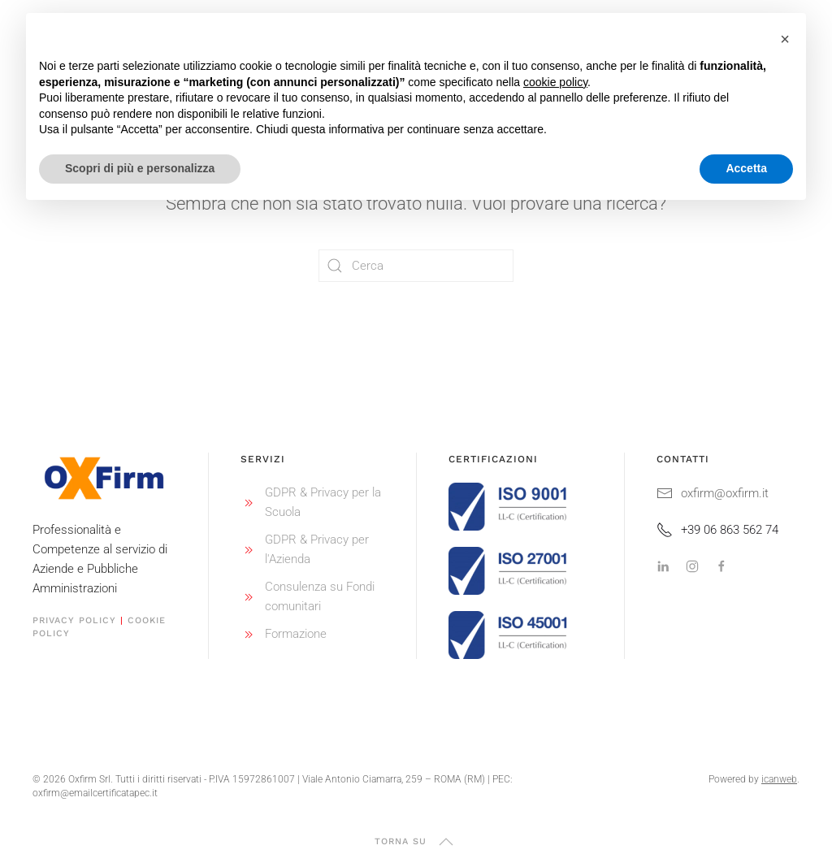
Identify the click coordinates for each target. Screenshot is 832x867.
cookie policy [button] (555, 82)
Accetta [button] (746, 168)
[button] (446, 842)
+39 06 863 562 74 (717, 530)
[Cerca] (416, 265)
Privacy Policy (74, 620)
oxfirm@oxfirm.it (712, 493)
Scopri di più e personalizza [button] (139, 168)
